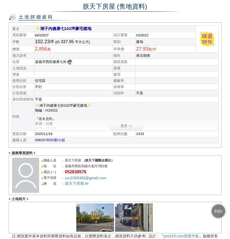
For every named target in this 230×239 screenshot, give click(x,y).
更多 (126, 126)
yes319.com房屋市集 (181, 236)
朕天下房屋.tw (77, 183)
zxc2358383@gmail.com (86, 178)
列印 (218, 211)
